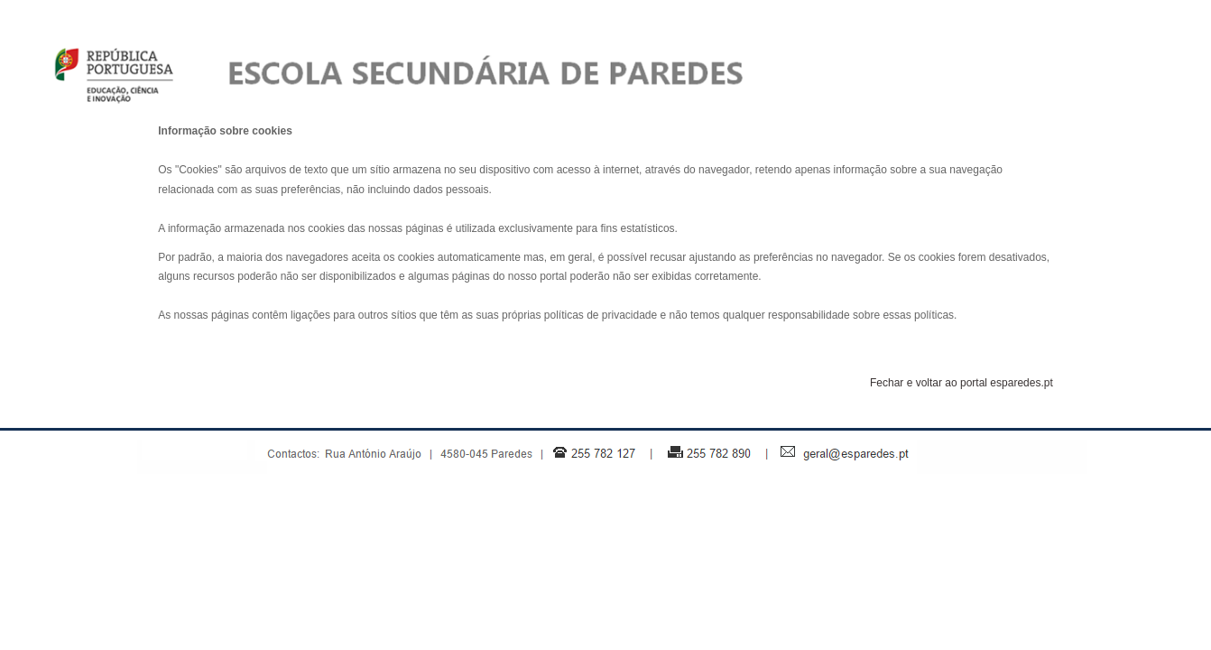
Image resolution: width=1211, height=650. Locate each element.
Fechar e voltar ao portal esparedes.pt (961, 382)
